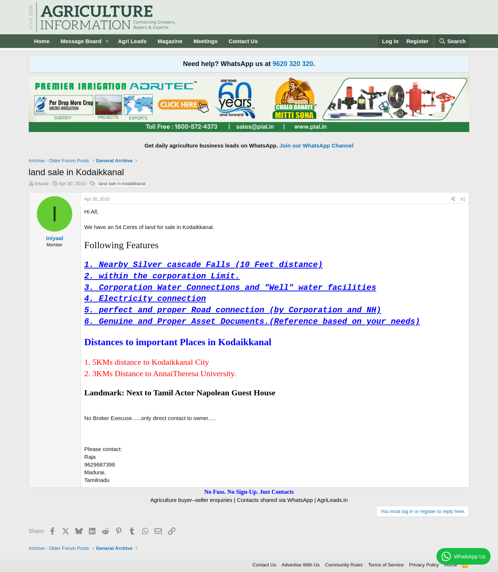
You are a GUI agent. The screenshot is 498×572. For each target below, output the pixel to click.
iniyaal (41, 183)
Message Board (80, 41)
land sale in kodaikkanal (121, 183)
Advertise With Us (301, 565)
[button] (107, 41)
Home (42, 41)
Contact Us (243, 41)
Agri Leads (132, 41)
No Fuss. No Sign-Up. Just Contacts (249, 492)
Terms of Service (386, 565)
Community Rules (344, 565)
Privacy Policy (424, 565)
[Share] (453, 199)
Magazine (170, 41)
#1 (462, 199)
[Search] (452, 41)
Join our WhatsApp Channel (316, 145)
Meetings (205, 41)
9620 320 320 (292, 63)
